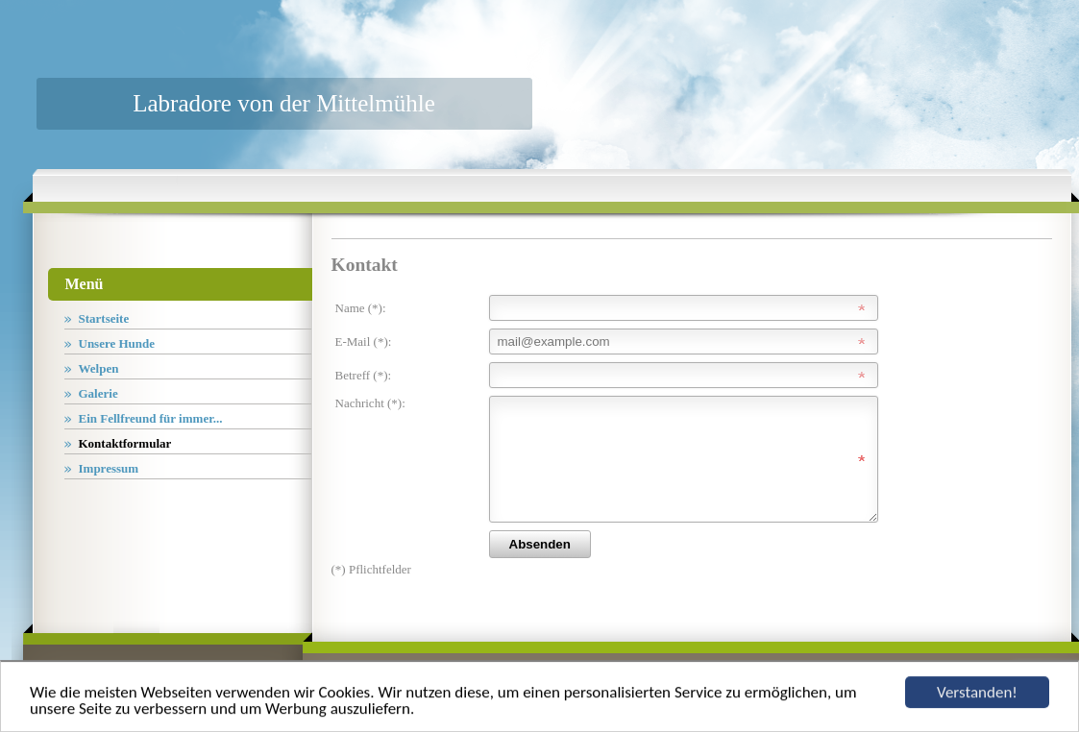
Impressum (109, 468)
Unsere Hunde (117, 343)
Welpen (99, 368)
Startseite (104, 318)
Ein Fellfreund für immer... (151, 418)
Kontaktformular (125, 443)
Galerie (98, 393)
